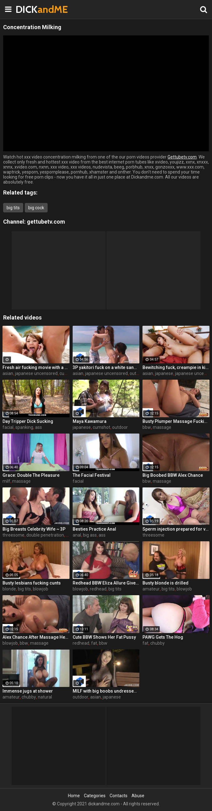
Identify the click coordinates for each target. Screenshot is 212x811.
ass (38, 427)
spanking (24, 427)
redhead (98, 588)
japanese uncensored (36, 373)
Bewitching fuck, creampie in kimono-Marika (175, 367)
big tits (13, 207)
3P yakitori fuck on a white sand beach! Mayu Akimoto (106, 367)
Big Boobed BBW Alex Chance (172, 475)
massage (162, 427)
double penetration (45, 535)
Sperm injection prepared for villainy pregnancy (175, 529)
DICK (31, 9)
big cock (36, 207)
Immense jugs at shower (28, 691)
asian (8, 373)
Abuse (138, 795)
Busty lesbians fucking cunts (32, 582)
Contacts (118, 795)
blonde (9, 588)
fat (94, 643)
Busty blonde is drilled (165, 582)
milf (6, 481)
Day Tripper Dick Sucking (28, 421)
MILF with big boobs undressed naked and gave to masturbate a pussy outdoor (106, 691)
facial (8, 427)
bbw (146, 427)
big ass (90, 535)
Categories (95, 795)
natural (45, 696)
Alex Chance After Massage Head (36, 637)
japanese (164, 373)
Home (74, 795)
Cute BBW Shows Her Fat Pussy (104, 637)
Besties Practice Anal (94, 529)
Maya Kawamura (89, 421)
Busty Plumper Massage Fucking (175, 421)
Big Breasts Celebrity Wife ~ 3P (34, 529)
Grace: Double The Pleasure (31, 475)
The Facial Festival (92, 475)
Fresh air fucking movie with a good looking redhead (36, 367)
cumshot (68, 373)
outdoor (137, 373)
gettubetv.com (46, 221)
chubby (157, 643)
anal (77, 535)
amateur (151, 588)
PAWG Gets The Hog (162, 637)
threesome (13, 535)
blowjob (40, 588)
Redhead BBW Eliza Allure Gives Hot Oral (106, 582)
